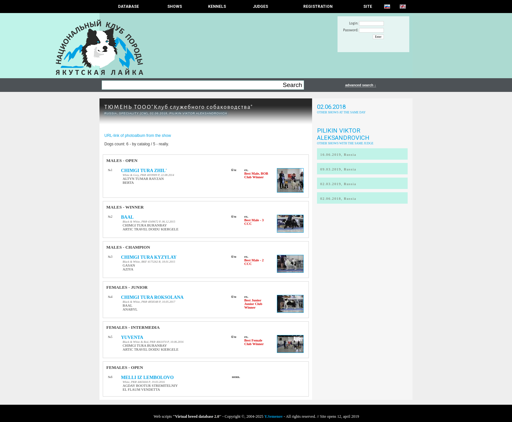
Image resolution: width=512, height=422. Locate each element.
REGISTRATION (318, 6)
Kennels (217, 6)
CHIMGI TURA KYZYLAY (148, 257)
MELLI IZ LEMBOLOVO (147, 377)
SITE (367, 6)
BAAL (127, 217)
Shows (174, 6)
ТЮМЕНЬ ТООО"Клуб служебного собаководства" (178, 107)
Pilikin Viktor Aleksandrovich (343, 134)
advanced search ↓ (360, 85)
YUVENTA (132, 337)
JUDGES (260, 6)
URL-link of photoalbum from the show (137, 135)
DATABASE (128, 6)
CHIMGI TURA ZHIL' (144, 170)
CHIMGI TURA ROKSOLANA (152, 297)
